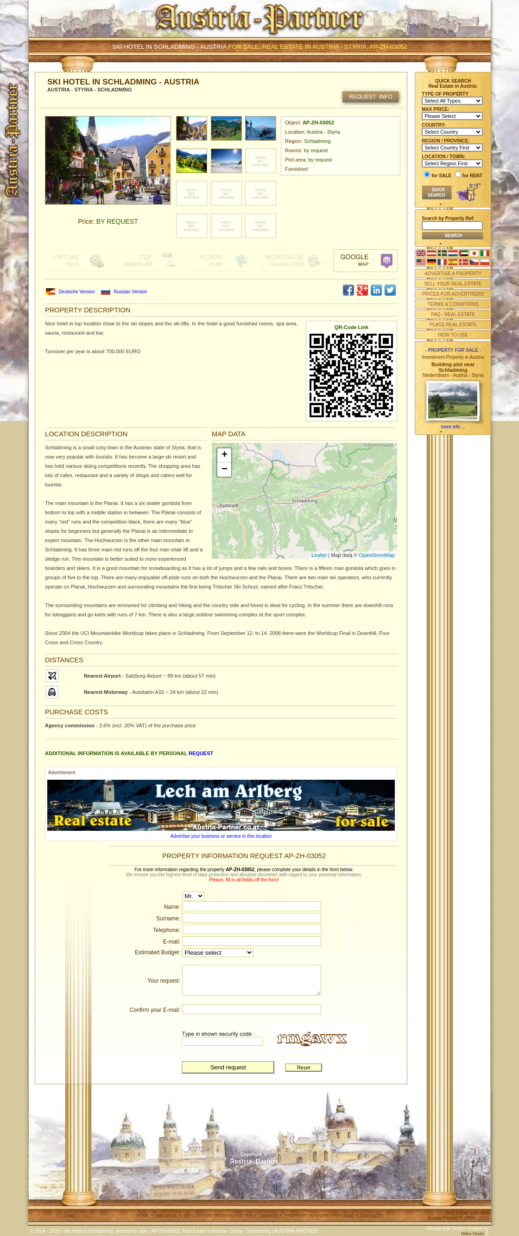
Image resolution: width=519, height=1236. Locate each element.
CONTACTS (372, 1215)
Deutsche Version (76, 291)
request (201, 753)
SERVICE (269, 1215)
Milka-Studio (472, 1233)
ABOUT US (166, 1215)
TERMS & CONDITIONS (453, 304)
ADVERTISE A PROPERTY (452, 273)
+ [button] (225, 455)
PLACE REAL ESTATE (453, 324)
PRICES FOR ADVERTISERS (453, 294)
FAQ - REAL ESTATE (453, 314)
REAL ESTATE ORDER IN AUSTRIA (218, 1215)
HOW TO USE (453, 334)
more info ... (453, 426)
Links (70, 1215)
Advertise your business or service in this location (221, 836)
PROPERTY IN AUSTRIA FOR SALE (319, 1215)
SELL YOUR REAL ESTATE (452, 283)
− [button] (225, 470)
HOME (142, 1215)
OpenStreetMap (377, 555)
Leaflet (319, 555)
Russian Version (130, 291)
